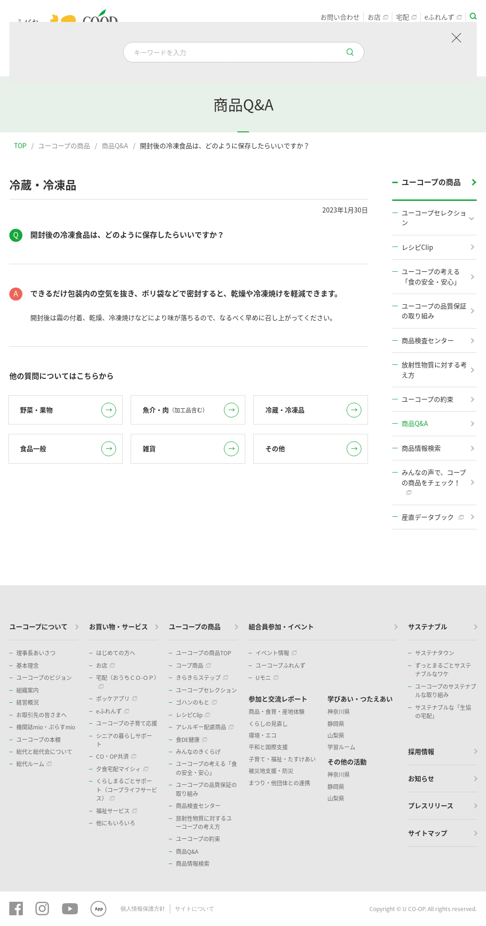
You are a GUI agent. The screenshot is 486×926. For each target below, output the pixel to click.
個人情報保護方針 (142, 909)
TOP (20, 145)
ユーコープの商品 (64, 145)
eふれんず (443, 16)
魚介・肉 (190, 410)
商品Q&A (115, 145)
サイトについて (194, 909)
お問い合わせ (340, 16)
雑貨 (190, 448)
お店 (378, 16)
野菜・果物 (68, 410)
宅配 (406, 16)
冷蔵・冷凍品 (313, 410)
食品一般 (68, 448)
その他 (313, 448)
